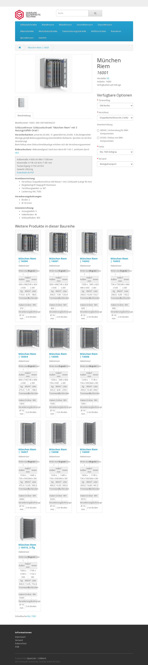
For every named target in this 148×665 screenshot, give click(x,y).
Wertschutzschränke (48, 31)
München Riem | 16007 (27, 451)
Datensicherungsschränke (74, 31)
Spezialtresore (27, 37)
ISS (108, 78)
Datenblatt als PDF (25, 172)
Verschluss (104, 112)
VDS (17, 152)
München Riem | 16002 (89, 260)
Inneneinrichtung (104, 124)
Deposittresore (105, 24)
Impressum (20, 637)
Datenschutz (21, 643)
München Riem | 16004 (27, 355)
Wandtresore (48, 24)
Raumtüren (116, 31)
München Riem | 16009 (89, 451)
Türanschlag (104, 100)
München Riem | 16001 (38, 47)
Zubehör (43, 37)
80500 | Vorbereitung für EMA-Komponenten (113, 132)
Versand (102, 158)
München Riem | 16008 (58, 451)
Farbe (101, 146)
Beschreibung (24, 115)
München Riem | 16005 (58, 355)
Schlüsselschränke (28, 24)
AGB (17, 646)
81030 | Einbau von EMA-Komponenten (110, 139)
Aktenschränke (27, 31)
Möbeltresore (65, 24)
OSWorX (42, 658)
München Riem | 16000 (27, 260)
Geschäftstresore (85, 24)
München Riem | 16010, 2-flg (27, 546)
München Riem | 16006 (89, 355)
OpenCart (31, 658)
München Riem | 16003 (119, 260)
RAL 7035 (31, 616)
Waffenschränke (98, 31)
